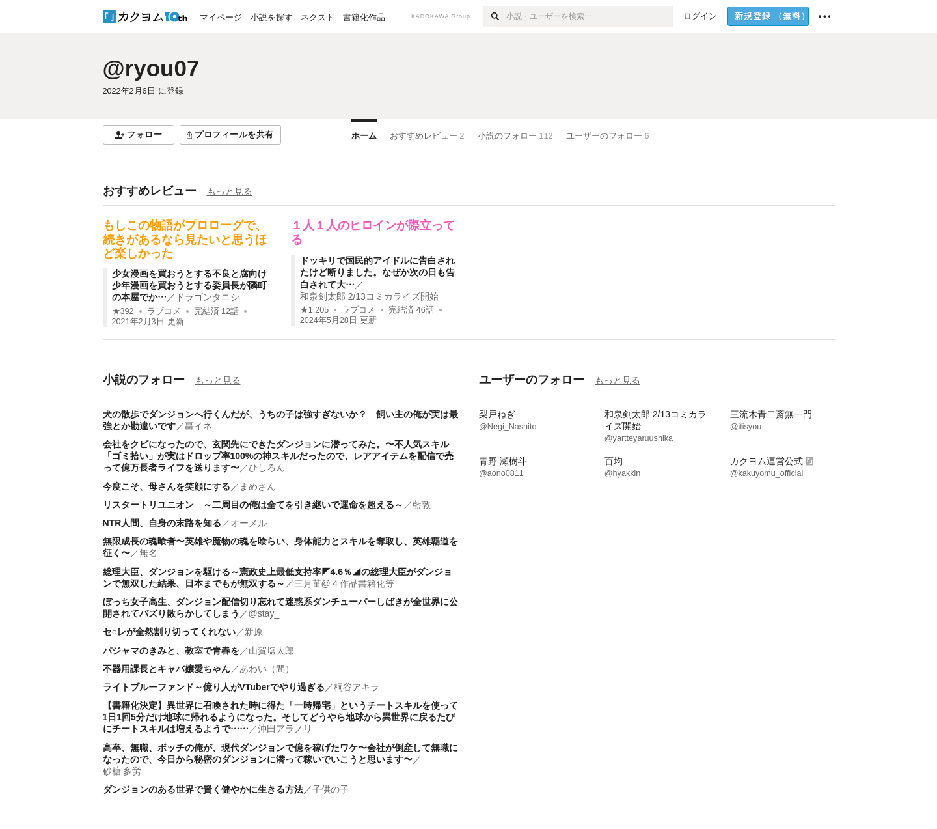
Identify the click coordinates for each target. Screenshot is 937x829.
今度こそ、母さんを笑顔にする (166, 486)
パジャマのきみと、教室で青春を (171, 650)
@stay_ (264, 613)
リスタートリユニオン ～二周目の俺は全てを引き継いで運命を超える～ (253, 504)
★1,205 (314, 310)
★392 (123, 311)
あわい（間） (266, 669)
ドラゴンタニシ (207, 297)
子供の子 (330, 789)
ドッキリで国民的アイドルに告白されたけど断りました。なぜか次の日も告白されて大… (377, 272)
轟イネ (198, 426)
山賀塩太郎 (271, 650)
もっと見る (229, 191)
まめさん (257, 486)
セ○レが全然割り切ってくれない (169, 631)
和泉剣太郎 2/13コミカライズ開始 (369, 296)
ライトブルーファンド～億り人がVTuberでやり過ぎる (214, 687)
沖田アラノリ (285, 729)
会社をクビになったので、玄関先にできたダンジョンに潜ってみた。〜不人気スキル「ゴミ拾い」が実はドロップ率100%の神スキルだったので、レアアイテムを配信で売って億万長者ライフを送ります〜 (278, 456)
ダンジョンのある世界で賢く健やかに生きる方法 (203, 789)
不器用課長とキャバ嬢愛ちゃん (166, 669)
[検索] (494, 16)
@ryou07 (151, 68)
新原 (254, 631)
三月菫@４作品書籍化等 (344, 583)
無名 (148, 553)
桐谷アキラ (356, 687)
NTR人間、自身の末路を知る (162, 523)
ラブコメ (164, 311)
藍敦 (422, 504)
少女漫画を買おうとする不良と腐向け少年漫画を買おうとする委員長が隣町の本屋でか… (189, 285)
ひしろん (267, 467)
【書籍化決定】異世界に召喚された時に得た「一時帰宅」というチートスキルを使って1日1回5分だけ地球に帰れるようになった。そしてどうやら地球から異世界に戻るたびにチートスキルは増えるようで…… (280, 717)
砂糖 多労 (122, 771)
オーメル (248, 523)
